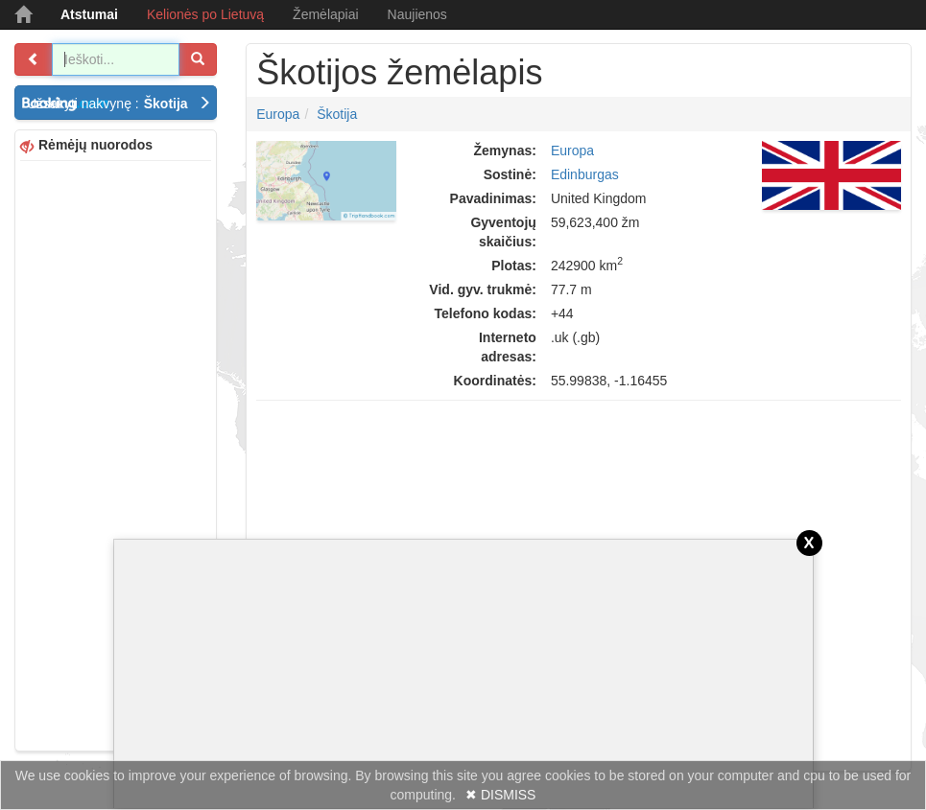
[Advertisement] (115, 453)
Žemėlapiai (325, 14)
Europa (277, 114)
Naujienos (417, 14)
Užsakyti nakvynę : (119, 103)
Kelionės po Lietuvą (205, 14)
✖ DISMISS (500, 794)
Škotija (337, 114)
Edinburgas (585, 174)
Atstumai (89, 14)
